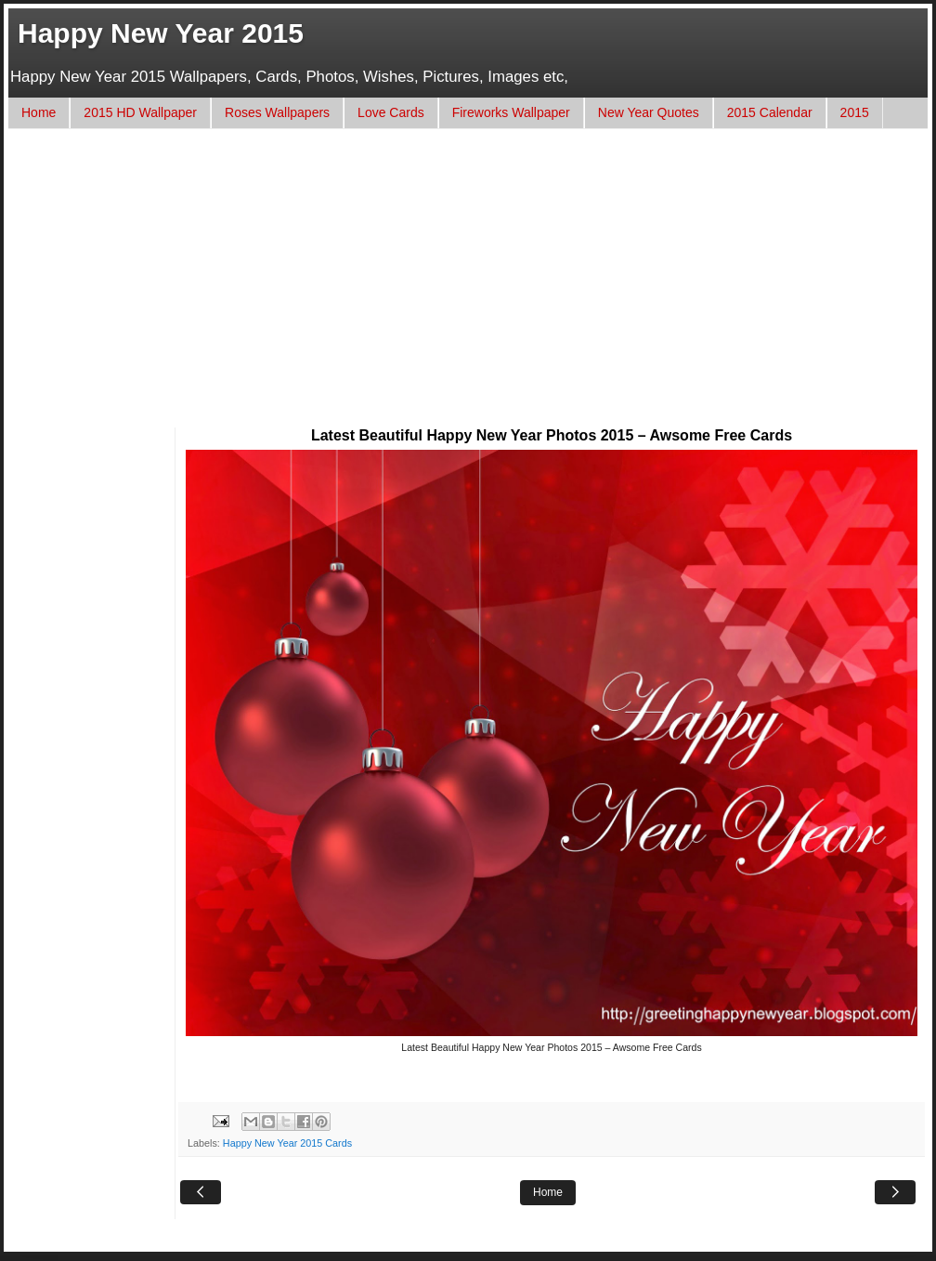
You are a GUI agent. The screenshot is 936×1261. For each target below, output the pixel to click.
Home (38, 112)
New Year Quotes (648, 112)
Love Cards (391, 112)
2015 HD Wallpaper (140, 112)
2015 (854, 112)
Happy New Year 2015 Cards (287, 1143)
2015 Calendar (769, 112)
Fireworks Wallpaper (511, 112)
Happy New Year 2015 (161, 33)
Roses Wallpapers (277, 112)
